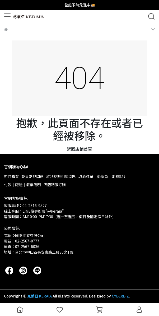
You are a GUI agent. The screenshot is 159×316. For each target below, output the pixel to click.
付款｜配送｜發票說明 (22, 184)
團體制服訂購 (55, 184)
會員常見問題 (32, 176)
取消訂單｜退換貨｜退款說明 (102, 176)
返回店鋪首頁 (79, 149)
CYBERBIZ (120, 296)
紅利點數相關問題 (61, 176)
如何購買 (11, 176)
